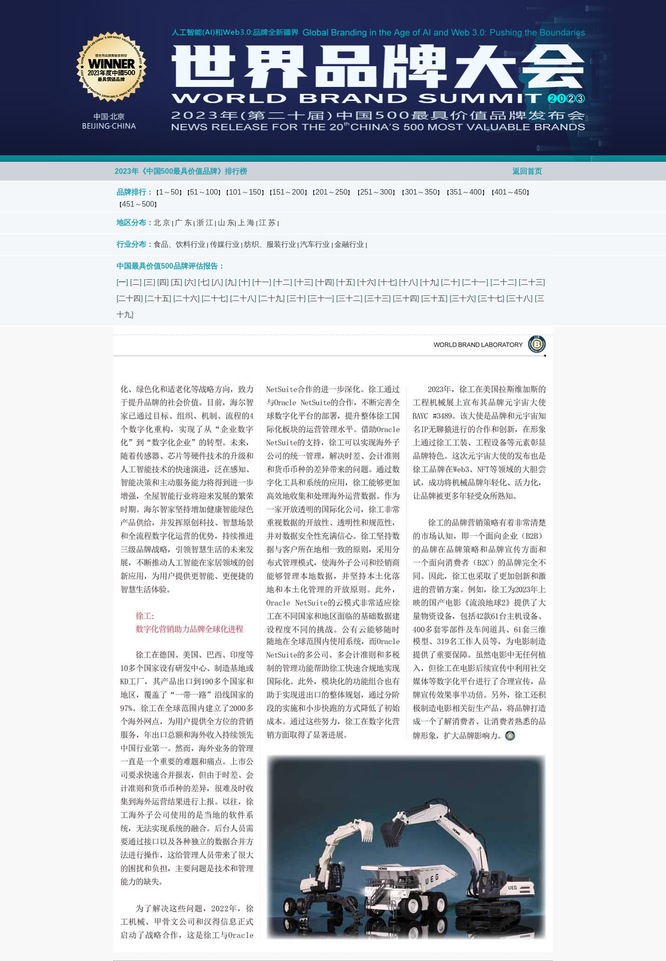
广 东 (183, 222)
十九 (429, 282)
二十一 (475, 282)
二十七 (215, 298)
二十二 (504, 282)
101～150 (245, 192)
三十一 (321, 298)
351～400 (465, 192)
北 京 (162, 222)
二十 (450, 282)
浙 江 (205, 222)
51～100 (204, 192)
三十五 (434, 298)
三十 (296, 298)
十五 (345, 282)
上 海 (246, 222)
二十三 (532, 282)
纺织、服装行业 (270, 244)
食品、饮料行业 (179, 244)
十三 (303, 282)
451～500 (138, 204)
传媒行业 (225, 244)
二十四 (129, 298)
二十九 (271, 298)
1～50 (169, 192)
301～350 (421, 192)
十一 (261, 282)
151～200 (288, 192)
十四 (324, 282)
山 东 (226, 222)
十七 (387, 282)
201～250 (331, 192)
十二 (282, 282)
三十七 (491, 298)
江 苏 (267, 222)
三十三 (378, 298)
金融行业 (349, 244)
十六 (366, 282)
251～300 (376, 192)
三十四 (406, 298)
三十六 (463, 298)
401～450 (510, 192)
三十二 (349, 298)
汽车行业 (315, 244)
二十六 (186, 298)
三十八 (519, 298)
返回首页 (527, 171)
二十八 (243, 298)
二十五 (158, 298)
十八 (408, 282)
